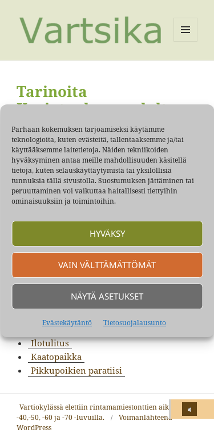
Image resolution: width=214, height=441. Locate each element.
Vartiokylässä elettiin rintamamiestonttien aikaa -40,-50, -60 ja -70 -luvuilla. (97, 412)
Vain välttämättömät (107, 264)
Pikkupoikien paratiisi (76, 370)
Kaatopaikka (56, 356)
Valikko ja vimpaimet (185, 41)
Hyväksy (107, 233)
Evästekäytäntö (67, 322)
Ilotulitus (50, 343)
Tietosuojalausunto (134, 322)
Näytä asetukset (107, 296)
